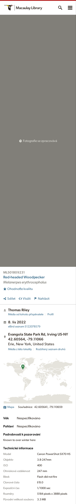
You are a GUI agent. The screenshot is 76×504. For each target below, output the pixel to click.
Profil (50, 314)
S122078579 (24, 326)
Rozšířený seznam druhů (50, 349)
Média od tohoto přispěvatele (25, 314)
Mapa (8, 407)
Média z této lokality (20, 349)
